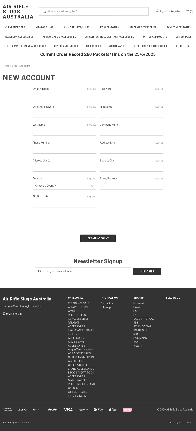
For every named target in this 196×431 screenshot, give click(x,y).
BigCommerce (22, 421)
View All (138, 344)
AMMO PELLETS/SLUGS (76, 27)
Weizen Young (186, 421)
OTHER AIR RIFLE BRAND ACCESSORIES (25, 46)
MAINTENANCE (117, 46)
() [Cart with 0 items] (189, 11)
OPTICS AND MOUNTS (155, 36)
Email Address (64, 89)
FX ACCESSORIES (109, 27)
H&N (135, 310)
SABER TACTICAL (143, 317)
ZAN (136, 340)
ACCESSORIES (93, 46)
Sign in (163, 11)
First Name (131, 107)
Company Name (109, 124)
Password (131, 89)
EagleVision (140, 337)
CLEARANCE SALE (15, 27)
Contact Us (107, 302)
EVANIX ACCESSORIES (179, 27)
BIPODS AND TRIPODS (66, 46)
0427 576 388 (14, 313)
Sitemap (106, 306)
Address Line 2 (41, 160)
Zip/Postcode (64, 196)
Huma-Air (139, 302)
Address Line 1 (131, 142)
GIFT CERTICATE (183, 46)
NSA (136, 333)
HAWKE (137, 306)
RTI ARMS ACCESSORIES (142, 27)
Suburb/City (131, 160)
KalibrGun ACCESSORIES (19, 36)
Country (64, 178)
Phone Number (41, 142)
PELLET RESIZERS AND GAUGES (150, 46)
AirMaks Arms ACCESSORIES (59, 36)
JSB (135, 321)
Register (175, 11)
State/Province (131, 178)
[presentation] (60, 220)
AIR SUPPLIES (76, 360)
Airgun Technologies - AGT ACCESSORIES (109, 36)
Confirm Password (64, 107)
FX (134, 314)
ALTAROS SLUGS (44, 27)
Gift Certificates (77, 394)
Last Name (64, 125)
